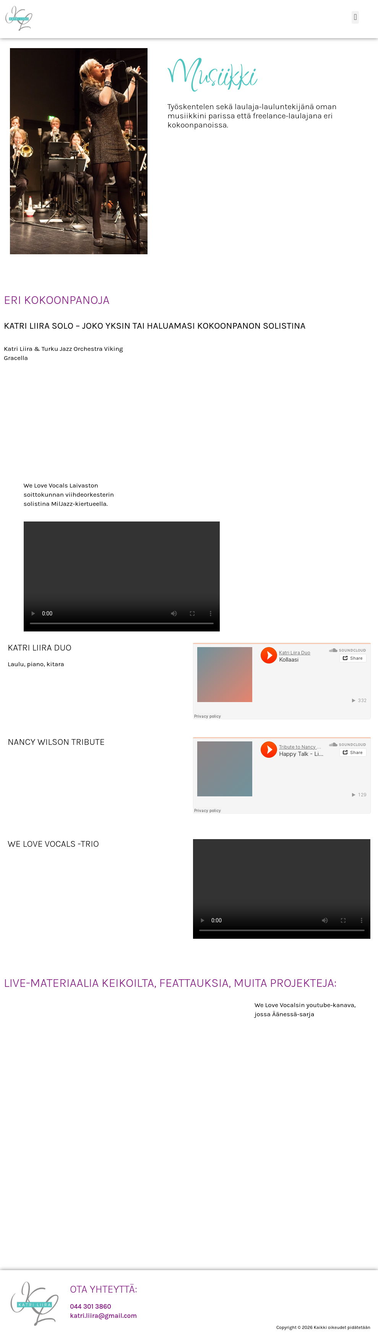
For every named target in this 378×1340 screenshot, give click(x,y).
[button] (355, 17)
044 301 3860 (90, 1306)
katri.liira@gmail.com (103, 1315)
